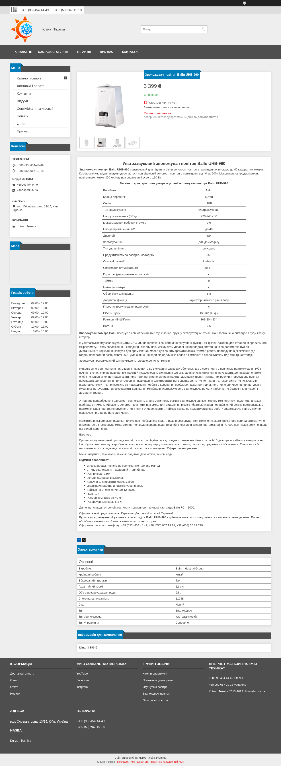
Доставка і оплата (53, 51)
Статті (22, 124)
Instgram (82, 687)
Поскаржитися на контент (133, 761)
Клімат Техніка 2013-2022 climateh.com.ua (237, 691)
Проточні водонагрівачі (158, 680)
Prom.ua (161, 757)
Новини (23, 116)
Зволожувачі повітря (156, 693)
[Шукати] (203, 29)
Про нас (106, 51)
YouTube (82, 673)
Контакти (130, 51)
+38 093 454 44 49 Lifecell (226, 678)
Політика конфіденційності (167, 761)
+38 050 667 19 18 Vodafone (227, 684)
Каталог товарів (29, 78)
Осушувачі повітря (155, 687)
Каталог (21, 51)
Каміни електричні (155, 673)
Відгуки (22, 101)
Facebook (82, 680)
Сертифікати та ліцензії (35, 108)
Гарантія (84, 51)
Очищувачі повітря (155, 700)
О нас (14, 680)
